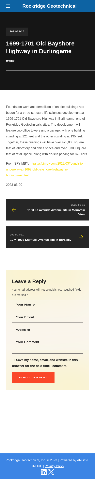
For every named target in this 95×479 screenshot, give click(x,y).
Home (10, 60)
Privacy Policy (54, 466)
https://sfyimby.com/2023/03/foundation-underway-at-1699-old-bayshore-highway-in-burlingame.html (46, 169)
